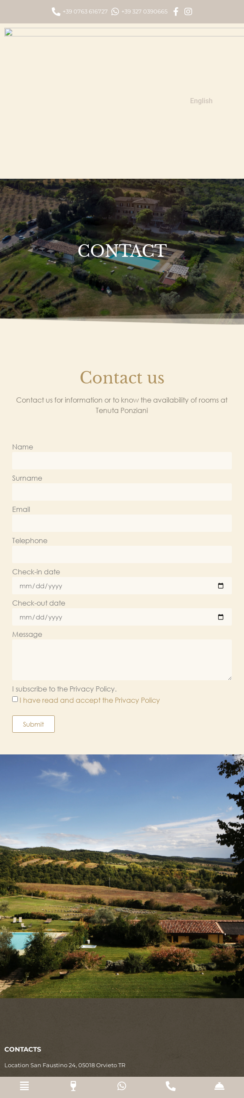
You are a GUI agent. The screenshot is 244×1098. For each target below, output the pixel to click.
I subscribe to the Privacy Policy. (64, 591)
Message (27, 536)
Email (21, 411)
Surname (27, 380)
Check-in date (36, 474)
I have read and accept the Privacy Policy (90, 601)
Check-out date (38, 505)
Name (22, 349)
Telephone (29, 442)
